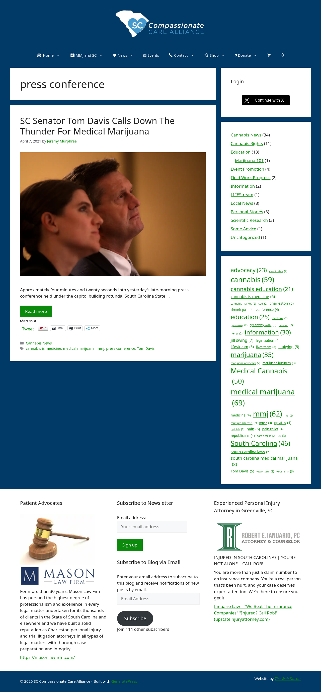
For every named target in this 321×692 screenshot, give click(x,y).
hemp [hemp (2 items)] (237, 333)
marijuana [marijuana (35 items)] (252, 354)
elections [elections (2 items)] (279, 318)
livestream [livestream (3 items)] (266, 347)
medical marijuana (79, 348)
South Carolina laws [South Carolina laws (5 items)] (251, 451)
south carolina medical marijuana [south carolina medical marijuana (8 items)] (264, 461)
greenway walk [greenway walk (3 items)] (263, 325)
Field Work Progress (251, 177)
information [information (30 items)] (268, 332)
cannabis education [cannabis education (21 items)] (262, 289)
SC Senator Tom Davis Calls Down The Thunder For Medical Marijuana (97, 126)
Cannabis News (39, 343)
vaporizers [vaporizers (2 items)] (265, 471)
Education (241, 152)
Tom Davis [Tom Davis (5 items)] (242, 471)
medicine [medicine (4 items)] (241, 415)
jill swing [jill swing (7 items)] (242, 340)
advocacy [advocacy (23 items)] (249, 270)
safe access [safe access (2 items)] (266, 436)
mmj (100, 348)
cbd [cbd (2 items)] (262, 304)
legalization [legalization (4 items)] (268, 340)
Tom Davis (146, 348)
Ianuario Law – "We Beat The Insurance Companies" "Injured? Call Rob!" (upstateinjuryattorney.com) (253, 612)
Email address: (131, 517)
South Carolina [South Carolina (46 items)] (260, 443)
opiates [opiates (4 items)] (282, 423)
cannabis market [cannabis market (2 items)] (243, 304)
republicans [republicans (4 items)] (243, 435)
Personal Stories (247, 212)
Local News (242, 203)
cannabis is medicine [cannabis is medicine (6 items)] (253, 297)
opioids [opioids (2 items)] (237, 429)
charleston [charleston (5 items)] (281, 303)
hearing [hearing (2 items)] (286, 325)
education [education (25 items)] (250, 317)
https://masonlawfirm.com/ (47, 657)
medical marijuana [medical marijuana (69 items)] (263, 397)
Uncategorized (245, 237)
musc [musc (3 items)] (265, 423)
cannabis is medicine (43, 348)
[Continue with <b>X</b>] (266, 100)
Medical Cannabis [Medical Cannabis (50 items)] (259, 376)
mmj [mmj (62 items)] (267, 413)
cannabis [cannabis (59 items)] (252, 279)
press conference (120, 348)
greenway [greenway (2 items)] (239, 325)
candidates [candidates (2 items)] (278, 271)
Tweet (28, 328)
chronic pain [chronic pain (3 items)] (242, 310)
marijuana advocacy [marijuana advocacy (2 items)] (245, 363)
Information (243, 186)
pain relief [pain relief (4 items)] (273, 429)
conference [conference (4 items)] (267, 309)
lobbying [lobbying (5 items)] (288, 346)
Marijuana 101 (249, 160)
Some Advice (243, 229)
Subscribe (135, 618)
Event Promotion (247, 169)
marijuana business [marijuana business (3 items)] (279, 363)
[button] (283, 55)
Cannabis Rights (247, 143)
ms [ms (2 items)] (288, 415)
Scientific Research (249, 220)
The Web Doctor (288, 678)
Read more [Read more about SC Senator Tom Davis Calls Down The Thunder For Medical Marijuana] (36, 311)
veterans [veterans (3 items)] (285, 471)
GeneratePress (124, 681)
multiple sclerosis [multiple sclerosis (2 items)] (244, 423)
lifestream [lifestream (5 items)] (242, 346)
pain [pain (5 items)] (253, 429)
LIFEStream (242, 194)
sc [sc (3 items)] (282, 436)
